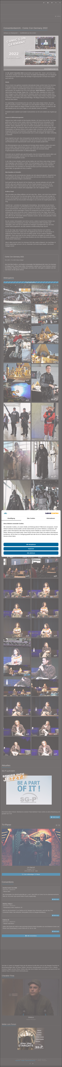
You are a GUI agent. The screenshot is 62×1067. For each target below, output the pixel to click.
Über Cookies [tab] (31, 518)
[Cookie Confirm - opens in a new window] (51, 513)
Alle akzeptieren (31, 544)
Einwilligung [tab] (11, 518)
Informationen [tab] (51, 518)
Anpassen (31, 548)
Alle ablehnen (31, 553)
